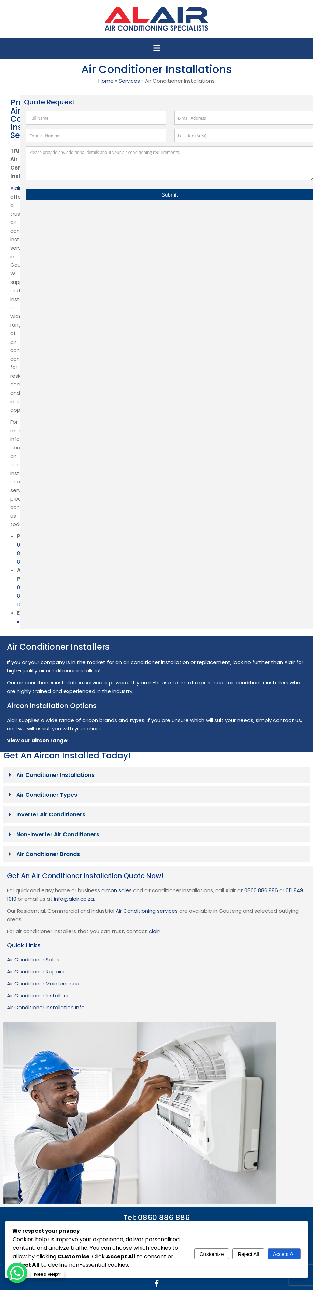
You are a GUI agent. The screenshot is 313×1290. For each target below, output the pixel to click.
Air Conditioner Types (46, 795)
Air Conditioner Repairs (36, 971)
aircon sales (116, 890)
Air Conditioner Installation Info (46, 1007)
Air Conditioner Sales (33, 959)
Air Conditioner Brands (48, 854)
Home (106, 80)
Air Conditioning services (147, 910)
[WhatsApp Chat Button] (17, 1273)
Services (129, 80)
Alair (15, 188)
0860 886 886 (261, 890)
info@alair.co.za (74, 898)
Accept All (284, 1254)
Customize (212, 1254)
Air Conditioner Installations (55, 775)
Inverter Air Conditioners (50, 814)
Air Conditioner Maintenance (43, 983)
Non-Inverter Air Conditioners (57, 834)
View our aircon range (37, 740)
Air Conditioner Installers (37, 995)
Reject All (248, 1254)
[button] (156, 48)
